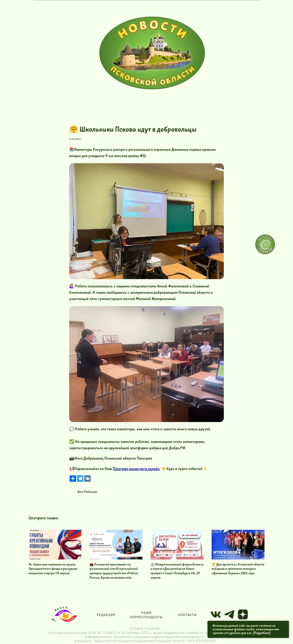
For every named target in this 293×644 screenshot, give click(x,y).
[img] (152, 52)
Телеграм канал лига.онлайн (136, 468)
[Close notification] (286, 624)
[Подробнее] (262, 633)
